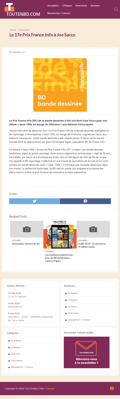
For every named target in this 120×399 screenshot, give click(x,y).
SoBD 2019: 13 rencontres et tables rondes (92, 248)
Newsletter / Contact (58, 13)
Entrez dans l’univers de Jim (26, 247)
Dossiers (95, 5)
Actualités (52, 5)
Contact (51, 392)
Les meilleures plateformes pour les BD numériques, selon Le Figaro (59, 261)
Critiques (67, 5)
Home (12, 29)
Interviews (81, 5)
